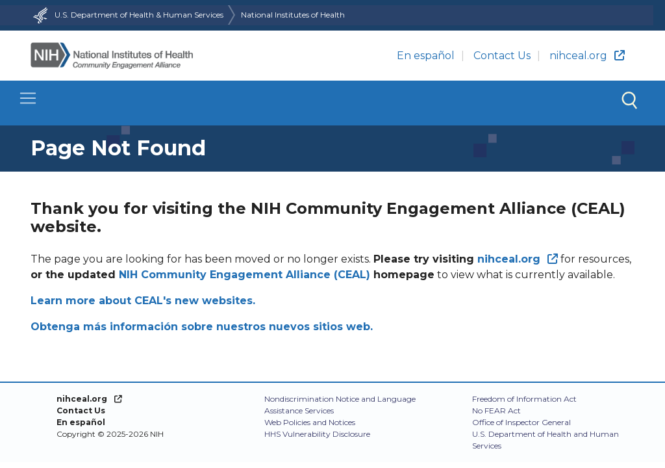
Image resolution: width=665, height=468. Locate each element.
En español (426, 55)
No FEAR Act (496, 410)
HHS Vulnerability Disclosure (317, 434)
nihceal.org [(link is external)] (587, 55)
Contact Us (502, 55)
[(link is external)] (517, 259)
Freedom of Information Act (524, 399)
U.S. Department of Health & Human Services (127, 15)
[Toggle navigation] (332, 103)
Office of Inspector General (521, 422)
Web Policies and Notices (309, 422)
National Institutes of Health (293, 15)
